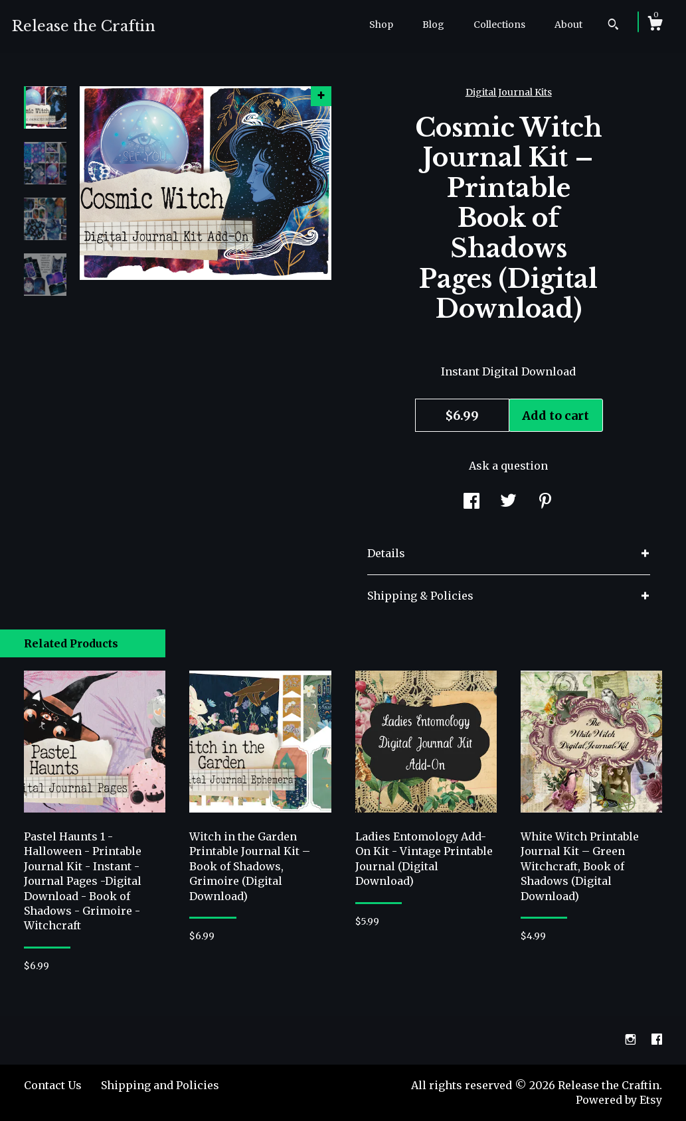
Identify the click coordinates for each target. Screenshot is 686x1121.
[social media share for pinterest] (545, 502)
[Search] (613, 26)
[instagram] (632, 1039)
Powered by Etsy (619, 1099)
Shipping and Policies (160, 1085)
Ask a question (508, 465)
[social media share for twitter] (508, 502)
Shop (381, 25)
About (568, 25)
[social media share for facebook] (471, 502)
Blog (433, 25)
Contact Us (53, 1085)
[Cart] (654, 25)
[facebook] (656, 1039)
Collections (499, 25)
